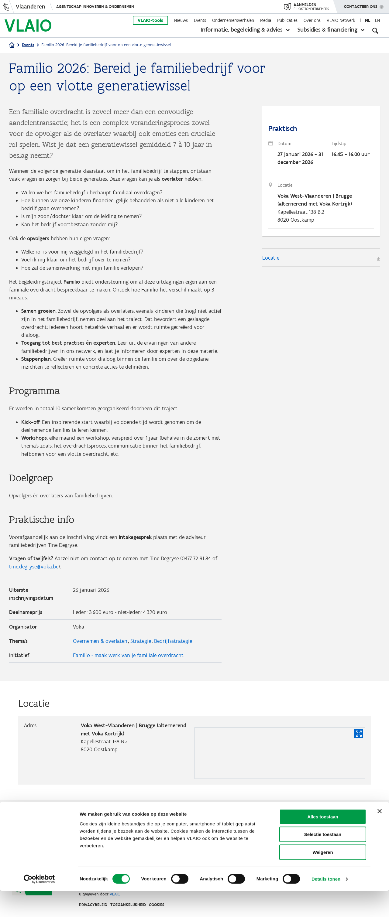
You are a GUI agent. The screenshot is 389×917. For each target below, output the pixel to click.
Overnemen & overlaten (100, 649)
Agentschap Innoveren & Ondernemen (95, 6)
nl (367, 20)
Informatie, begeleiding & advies (242, 29)
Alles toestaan (322, 842)
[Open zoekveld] (375, 30)
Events (200, 20)
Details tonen (326, 905)
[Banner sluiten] (379, 837)
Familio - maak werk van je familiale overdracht (128, 664)
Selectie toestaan (323, 860)
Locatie (270, 259)
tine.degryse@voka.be (33, 574)
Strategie (140, 649)
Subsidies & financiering (327, 29)
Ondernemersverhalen (233, 20)
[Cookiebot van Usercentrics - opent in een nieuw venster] (39, 905)
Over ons (312, 20)
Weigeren (322, 878)
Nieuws (181, 20)
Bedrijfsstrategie (173, 649)
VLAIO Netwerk (341, 20)
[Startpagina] (12, 45)
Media (265, 20)
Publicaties (287, 20)
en (377, 20)
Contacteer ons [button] (360, 4)
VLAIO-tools (150, 20)
